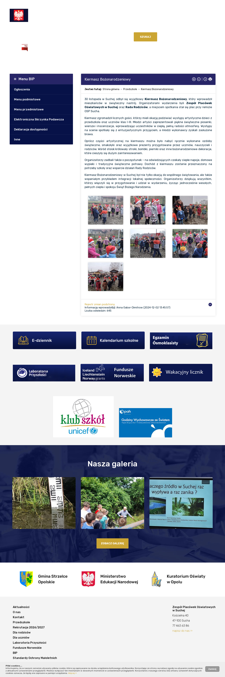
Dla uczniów (148, 28)
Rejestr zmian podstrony (100, 304)
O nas (37, 28)
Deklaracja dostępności (30, 129)
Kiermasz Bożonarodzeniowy (157, 89)
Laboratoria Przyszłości (178, 28)
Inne (17, 139)
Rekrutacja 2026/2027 (98, 28)
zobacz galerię (112, 543)
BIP (48, 35)
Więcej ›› (72, 673)
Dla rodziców (127, 28)
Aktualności (21, 28)
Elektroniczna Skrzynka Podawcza (39, 119)
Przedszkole (69, 28)
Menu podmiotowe (27, 99)
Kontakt (50, 28)
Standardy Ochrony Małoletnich (77, 35)
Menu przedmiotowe (29, 109)
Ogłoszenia (22, 89)
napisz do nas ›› (182, 630)
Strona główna (111, 89)
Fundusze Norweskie (28, 35)
